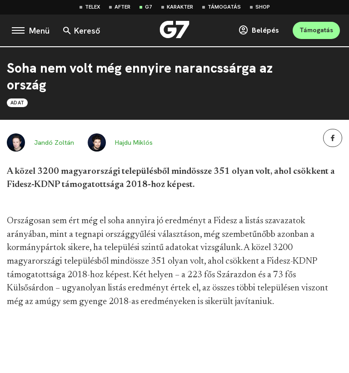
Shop (262, 7)
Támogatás (224, 7)
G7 (148, 7)
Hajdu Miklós (134, 142)
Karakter (180, 7)
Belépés (258, 30)
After (122, 7)
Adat (17, 102)
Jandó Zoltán (54, 142)
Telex (92, 7)
